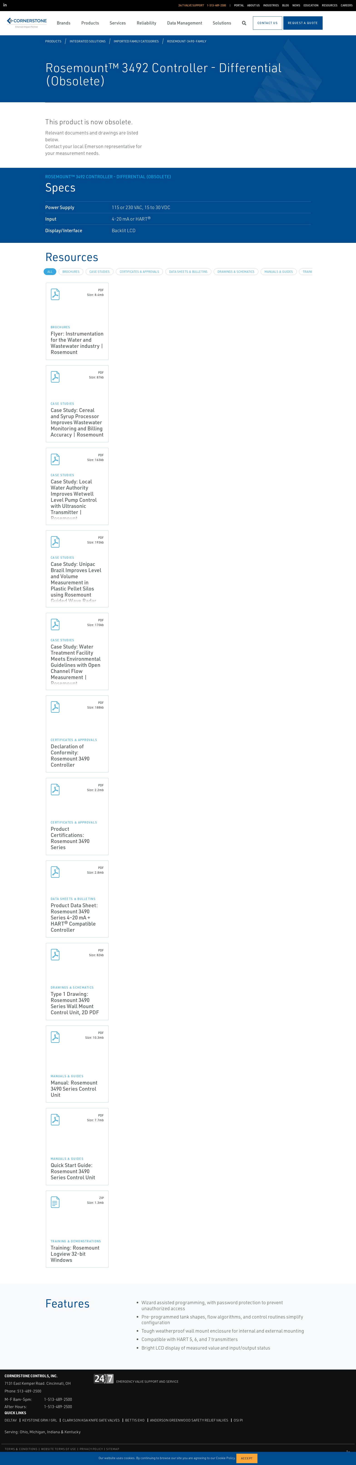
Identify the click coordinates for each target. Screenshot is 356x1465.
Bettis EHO (137, 1420)
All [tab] (49, 271)
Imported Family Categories (136, 41)
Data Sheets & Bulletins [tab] (188, 271)
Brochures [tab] (70, 271)
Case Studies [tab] (99, 271)
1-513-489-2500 (59, 1399)
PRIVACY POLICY (91, 1449)
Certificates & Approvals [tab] (139, 271)
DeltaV (11, 1420)
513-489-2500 (29, 1391)
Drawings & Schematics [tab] (236, 271)
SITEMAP (112, 1449)
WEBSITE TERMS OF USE (58, 1449)
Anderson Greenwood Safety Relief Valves (192, 1420)
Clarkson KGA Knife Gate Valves (92, 1420)
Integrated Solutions (88, 41)
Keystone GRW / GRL (40, 1420)
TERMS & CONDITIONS (21, 1449)
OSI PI (243, 1420)
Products (53, 41)
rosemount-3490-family (186, 41)
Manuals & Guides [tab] (279, 271)
